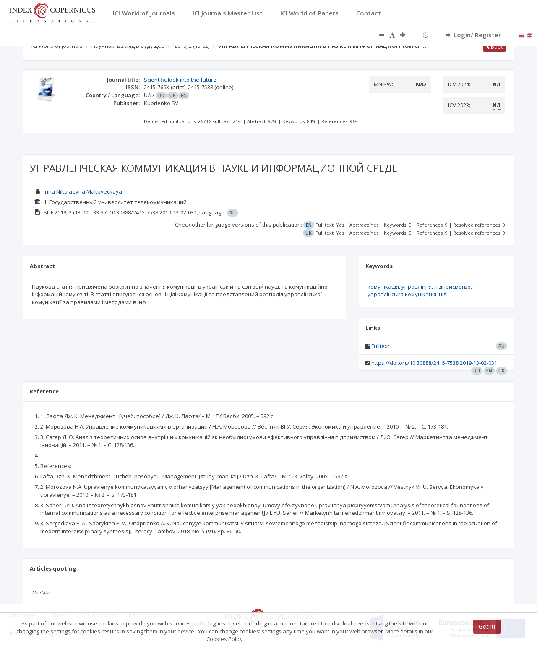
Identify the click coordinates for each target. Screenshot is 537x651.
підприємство (452, 286)
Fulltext (380, 346)
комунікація (383, 286)
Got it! (487, 626)
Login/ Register (473, 35)
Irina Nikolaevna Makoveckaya (83, 191)
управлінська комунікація (402, 294)
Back (494, 46)
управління (416, 286)
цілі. (444, 294)
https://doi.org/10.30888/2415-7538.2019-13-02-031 (434, 363)
